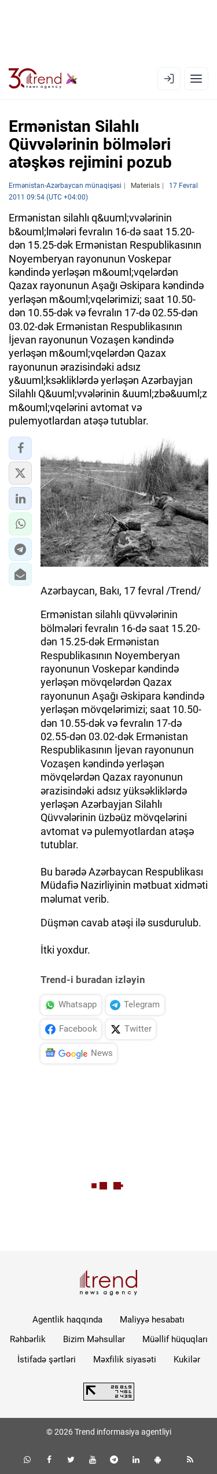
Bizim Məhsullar (94, 1339)
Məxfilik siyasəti (124, 1359)
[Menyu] (196, 78)
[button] (20, 448)
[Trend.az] (43, 78)
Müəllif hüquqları (175, 1339)
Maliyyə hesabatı (152, 1319)
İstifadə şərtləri (46, 1359)
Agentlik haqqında (67, 1319)
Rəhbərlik (28, 1339)
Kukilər (187, 1359)
